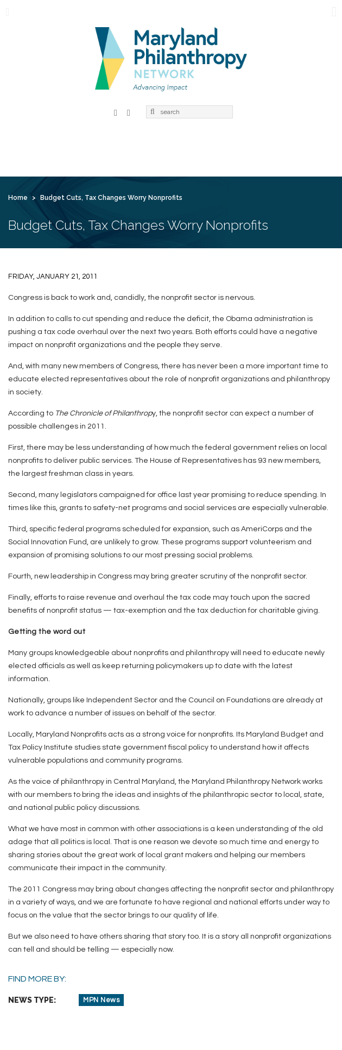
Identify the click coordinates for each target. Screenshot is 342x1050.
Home (28, 148)
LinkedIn (128, 111)
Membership (134, 148)
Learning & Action (210, 148)
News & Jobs (286, 148)
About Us (74, 148)
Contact (120, 167)
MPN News (101, 1000)
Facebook (115, 111)
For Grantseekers (51, 167)
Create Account (223, 167)
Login (164, 167)
